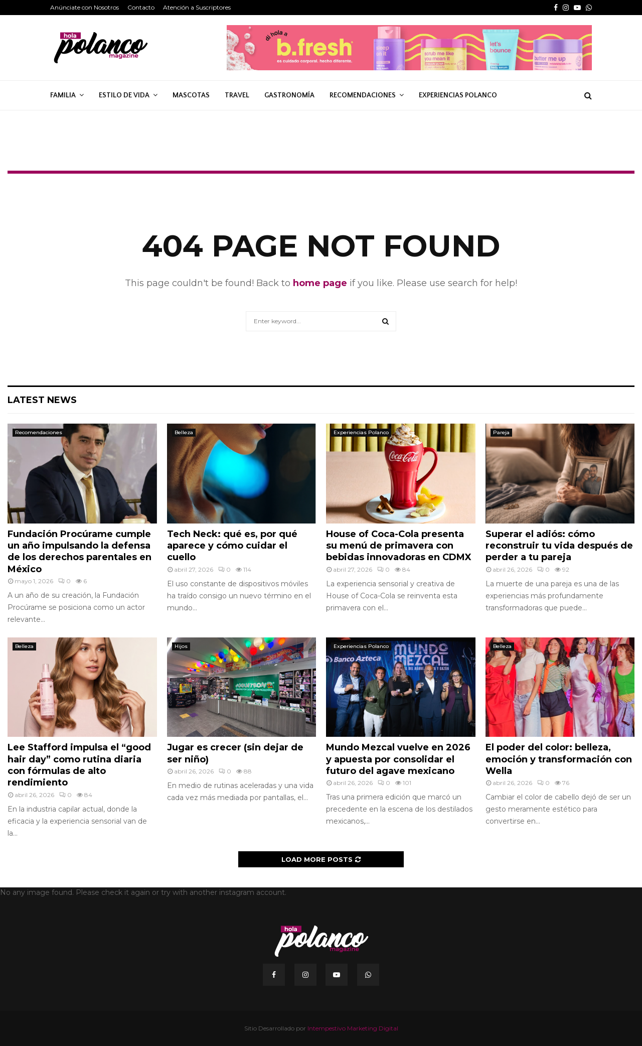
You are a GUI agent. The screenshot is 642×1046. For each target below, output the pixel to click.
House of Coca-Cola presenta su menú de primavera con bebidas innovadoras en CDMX (398, 546)
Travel (237, 95)
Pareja (501, 432)
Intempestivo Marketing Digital (352, 1028)
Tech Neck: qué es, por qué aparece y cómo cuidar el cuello (232, 546)
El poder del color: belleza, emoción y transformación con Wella (559, 759)
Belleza (184, 432)
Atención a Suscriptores (197, 7)
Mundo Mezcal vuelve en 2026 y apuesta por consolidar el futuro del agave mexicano (398, 759)
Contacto (140, 7)
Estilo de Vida (124, 95)
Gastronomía (289, 95)
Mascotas (191, 95)
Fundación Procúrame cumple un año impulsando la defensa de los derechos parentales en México (79, 552)
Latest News (42, 400)
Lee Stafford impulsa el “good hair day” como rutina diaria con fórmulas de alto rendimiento (79, 765)
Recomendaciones (363, 95)
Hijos (181, 646)
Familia (63, 95)
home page (320, 283)
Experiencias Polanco (458, 95)
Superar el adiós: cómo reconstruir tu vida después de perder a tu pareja (559, 546)
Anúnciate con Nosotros (84, 7)
